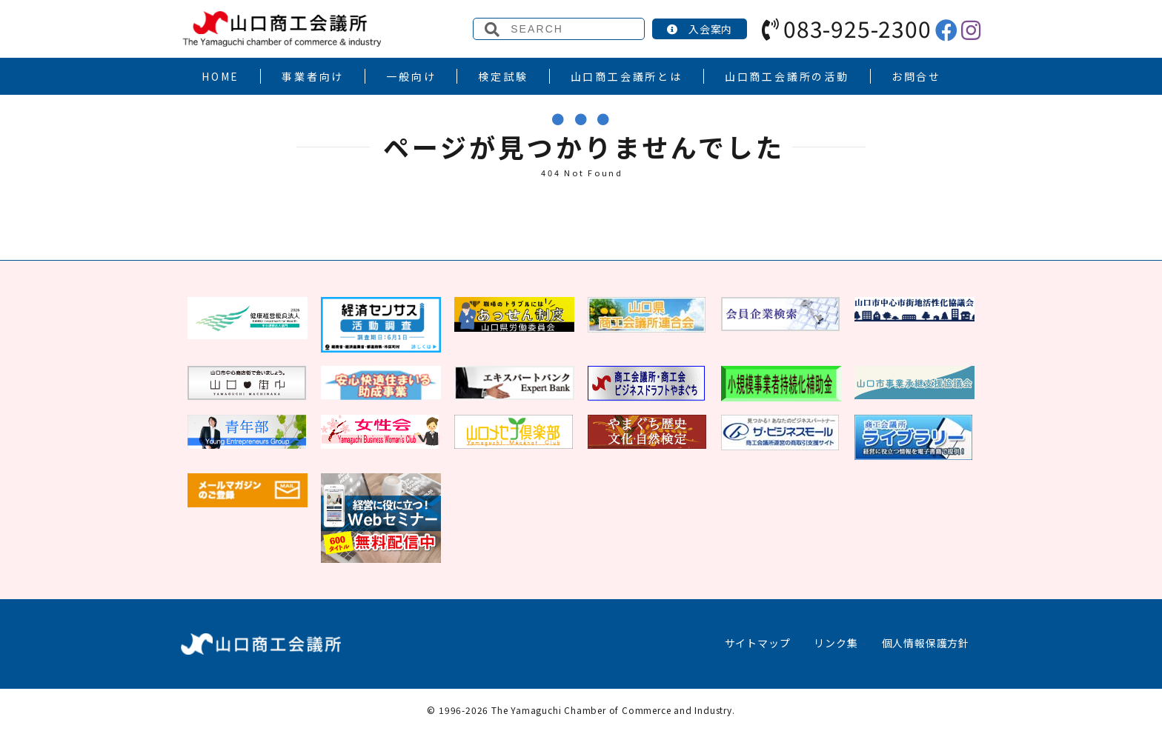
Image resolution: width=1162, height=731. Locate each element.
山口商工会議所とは (627, 76)
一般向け (411, 76)
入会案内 (699, 28)
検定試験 (503, 76)
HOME (220, 76)
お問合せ (916, 76)
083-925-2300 (846, 28)
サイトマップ (758, 642)
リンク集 (835, 642)
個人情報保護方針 (925, 642)
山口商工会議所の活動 (787, 76)
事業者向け (313, 76)
